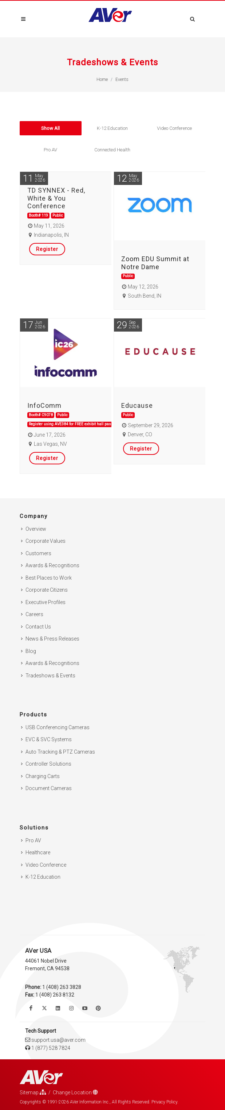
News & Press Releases (52, 639)
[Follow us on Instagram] (71, 1008)
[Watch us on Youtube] (85, 1008)
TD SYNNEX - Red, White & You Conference (56, 198)
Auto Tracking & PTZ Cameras (60, 752)
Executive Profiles (45, 602)
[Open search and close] (192, 17)
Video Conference (174, 128)
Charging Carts (42, 776)
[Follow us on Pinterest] (98, 1008)
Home (102, 79)
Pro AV (50, 149)
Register (47, 249)
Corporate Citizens (46, 590)
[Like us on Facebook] (31, 1008)
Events (122, 79)
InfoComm (44, 405)
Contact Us (38, 627)
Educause (137, 405)
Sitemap (33, 1092)
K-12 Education (112, 128)
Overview (35, 529)
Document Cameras (48, 788)
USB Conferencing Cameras (57, 727)
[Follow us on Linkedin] (58, 1008)
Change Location (75, 1092)
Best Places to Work (48, 578)
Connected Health (112, 149)
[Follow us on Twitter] (44, 1008)
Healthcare (37, 852)
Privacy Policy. (164, 1102)
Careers (34, 614)
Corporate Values (45, 541)
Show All (50, 128)
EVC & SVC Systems (48, 739)
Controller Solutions (48, 764)
